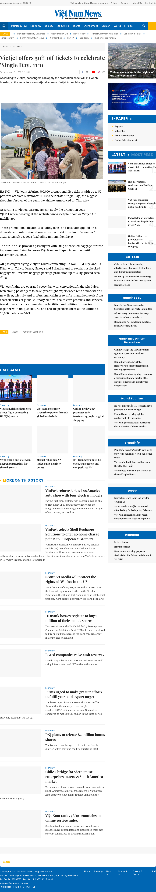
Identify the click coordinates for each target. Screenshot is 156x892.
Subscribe (120, 130)
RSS (154, 871)
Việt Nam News (78, 14)
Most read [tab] (142, 154)
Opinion (105, 25)
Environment (91, 25)
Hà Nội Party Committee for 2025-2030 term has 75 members (131, 315)
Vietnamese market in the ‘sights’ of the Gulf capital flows (132, 472)
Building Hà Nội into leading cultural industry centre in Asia (132, 323)
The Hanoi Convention (105, 38)
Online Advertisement (126, 140)
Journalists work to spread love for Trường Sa (131, 499)
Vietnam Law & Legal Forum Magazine (89, 3)
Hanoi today (79, 33)
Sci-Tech (84, 38)
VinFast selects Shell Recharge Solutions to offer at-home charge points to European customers (72, 534)
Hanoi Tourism (7, 38)
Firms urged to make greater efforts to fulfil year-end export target (73, 694)
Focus (5, 33)
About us (109, 873)
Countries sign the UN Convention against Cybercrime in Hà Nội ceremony (131, 353)
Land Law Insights (133, 33)
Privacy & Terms (137, 873)
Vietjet (15, 331)
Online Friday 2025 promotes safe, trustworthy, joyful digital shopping (88, 414)
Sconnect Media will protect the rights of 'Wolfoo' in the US (70, 579)
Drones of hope (122, 284)
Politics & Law (19, 25)
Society (49, 25)
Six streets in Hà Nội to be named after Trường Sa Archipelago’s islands (133, 508)
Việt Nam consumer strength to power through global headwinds (52, 412)
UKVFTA (70, 38)
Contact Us (150, 3)
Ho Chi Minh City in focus (32, 38)
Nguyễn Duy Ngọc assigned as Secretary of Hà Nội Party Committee (133, 306)
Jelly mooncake (122, 546)
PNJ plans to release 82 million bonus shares (75, 737)
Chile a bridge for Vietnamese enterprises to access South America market (74, 776)
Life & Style (63, 25)
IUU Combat (56, 38)
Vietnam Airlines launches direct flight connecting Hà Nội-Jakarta (15, 412)
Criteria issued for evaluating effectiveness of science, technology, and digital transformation (132, 268)
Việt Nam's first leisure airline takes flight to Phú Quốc (132, 464)
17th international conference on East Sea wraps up (140, 185)
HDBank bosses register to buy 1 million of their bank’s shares (71, 618)
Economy (35, 25)
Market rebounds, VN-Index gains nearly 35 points (50, 463)
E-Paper (129, 25)
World (117, 25)
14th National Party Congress (31, 33)
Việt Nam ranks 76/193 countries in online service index (73, 818)
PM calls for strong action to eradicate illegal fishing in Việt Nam (141, 221)
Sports (76, 25)
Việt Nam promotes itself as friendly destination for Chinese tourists (132, 424)
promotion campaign (32, 331)
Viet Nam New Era (59, 33)
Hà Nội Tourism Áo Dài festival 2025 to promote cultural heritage (133, 407)
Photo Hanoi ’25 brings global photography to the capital (129, 416)
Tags (4, 332)
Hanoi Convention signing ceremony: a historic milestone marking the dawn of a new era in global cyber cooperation (133, 380)
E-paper (119, 118)
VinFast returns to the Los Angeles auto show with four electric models (73, 492)
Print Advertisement (125, 135)
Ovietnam (125, 3)
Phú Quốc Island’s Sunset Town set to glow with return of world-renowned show (133, 453)
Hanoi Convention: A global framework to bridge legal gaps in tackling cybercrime (131, 365)
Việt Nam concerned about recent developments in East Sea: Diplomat (132, 516)
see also (11, 370)
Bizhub (114, 3)
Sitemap (98, 871)
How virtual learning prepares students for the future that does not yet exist (132, 555)
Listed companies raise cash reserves (74, 654)
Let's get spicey (121, 542)
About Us (137, 3)
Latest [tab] (118, 154)
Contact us (122, 873)
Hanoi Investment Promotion (104, 33)
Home (5, 46)
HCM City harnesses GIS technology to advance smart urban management (133, 278)
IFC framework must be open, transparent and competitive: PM (87, 463)
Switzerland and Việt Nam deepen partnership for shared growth (15, 463)
